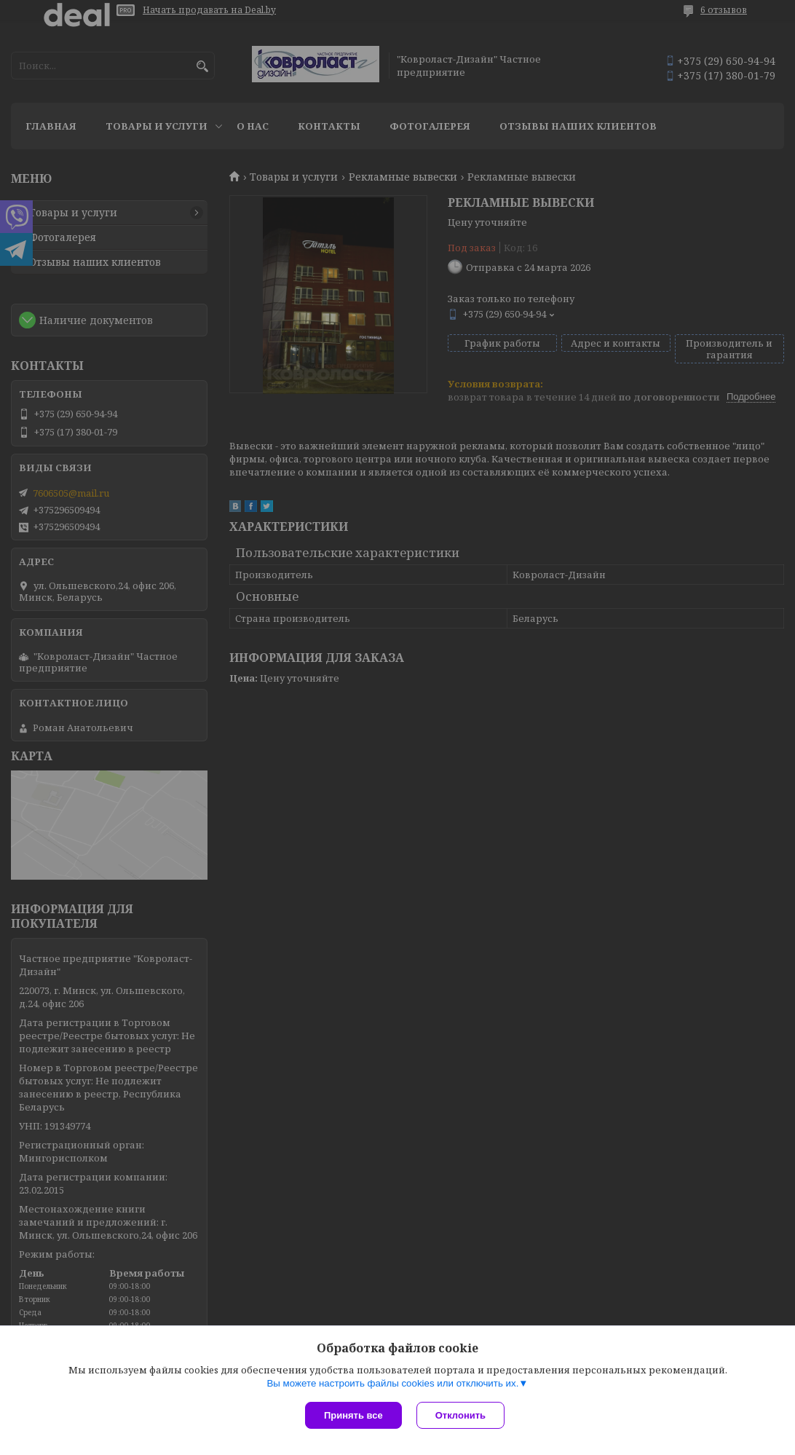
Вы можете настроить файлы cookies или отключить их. (392, 1383)
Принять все (353, 1415)
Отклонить (460, 1415)
